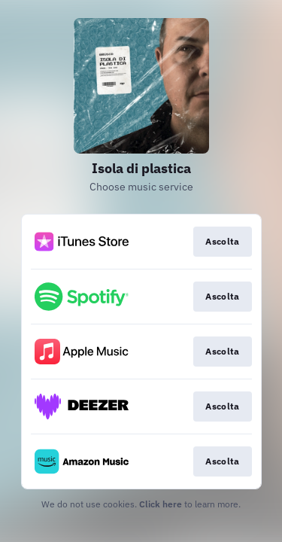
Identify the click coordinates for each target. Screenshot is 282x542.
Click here (160, 504)
